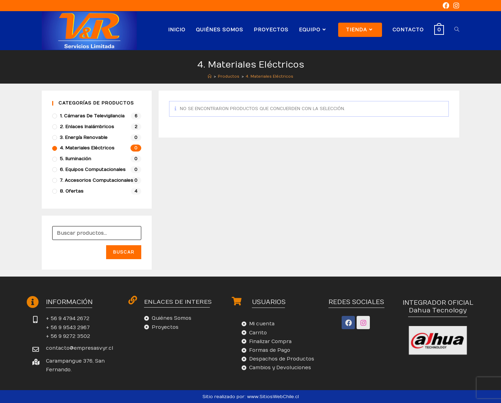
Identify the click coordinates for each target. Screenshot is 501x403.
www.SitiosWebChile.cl (273, 397)
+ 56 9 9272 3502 (68, 336)
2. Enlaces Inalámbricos (87, 127)
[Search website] (456, 29)
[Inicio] (210, 76)
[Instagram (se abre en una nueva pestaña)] (455, 5)
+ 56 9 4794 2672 (67, 318)
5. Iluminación (75, 159)
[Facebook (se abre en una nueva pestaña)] (445, 5)
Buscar (123, 252)
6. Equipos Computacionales (93, 169)
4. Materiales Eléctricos (87, 148)
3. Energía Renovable (84, 137)
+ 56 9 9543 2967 (68, 328)
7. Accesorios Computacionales (96, 180)
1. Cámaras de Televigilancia (92, 116)
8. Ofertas (72, 191)
